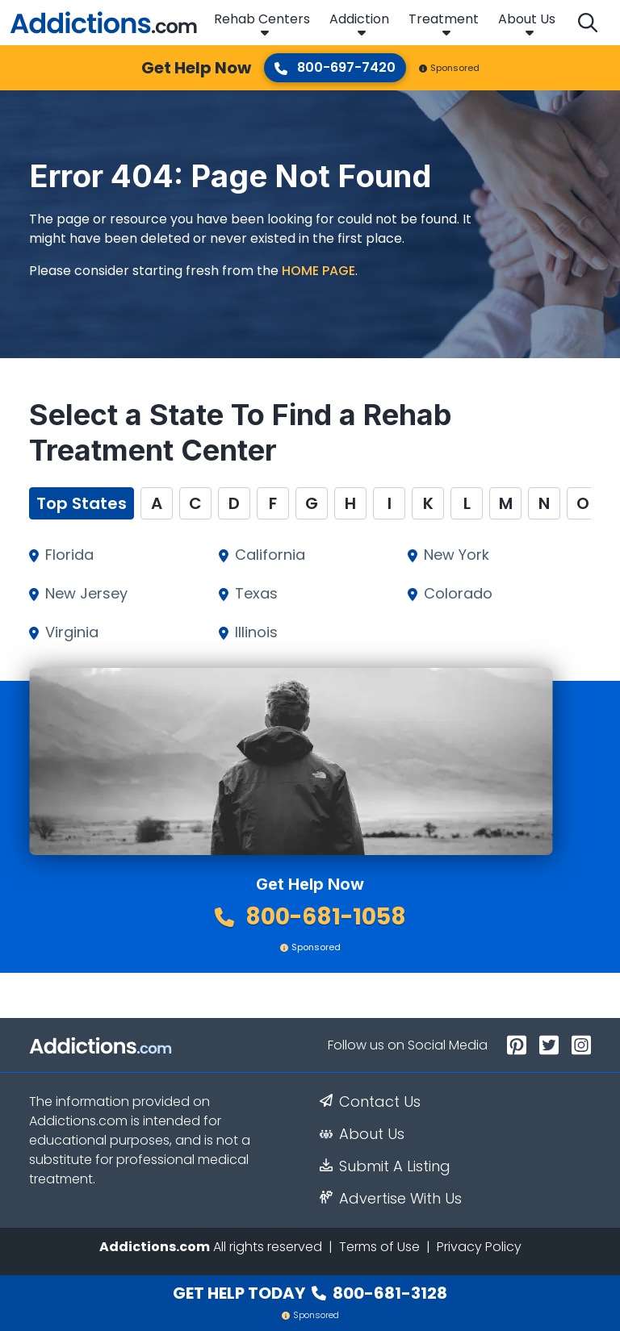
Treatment (443, 19)
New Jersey (86, 593)
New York (456, 555)
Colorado (458, 593)
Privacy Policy (479, 1246)
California (270, 555)
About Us (526, 19)
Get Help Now (196, 67)
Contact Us (370, 1102)
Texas (256, 593)
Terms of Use (379, 1246)
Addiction (359, 19)
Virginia (71, 632)
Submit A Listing (385, 1166)
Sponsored (449, 67)
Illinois (256, 632)
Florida (69, 555)
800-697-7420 (335, 67)
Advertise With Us (391, 1198)
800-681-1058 (310, 917)
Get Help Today (310, 1293)
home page (318, 270)
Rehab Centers (262, 19)
